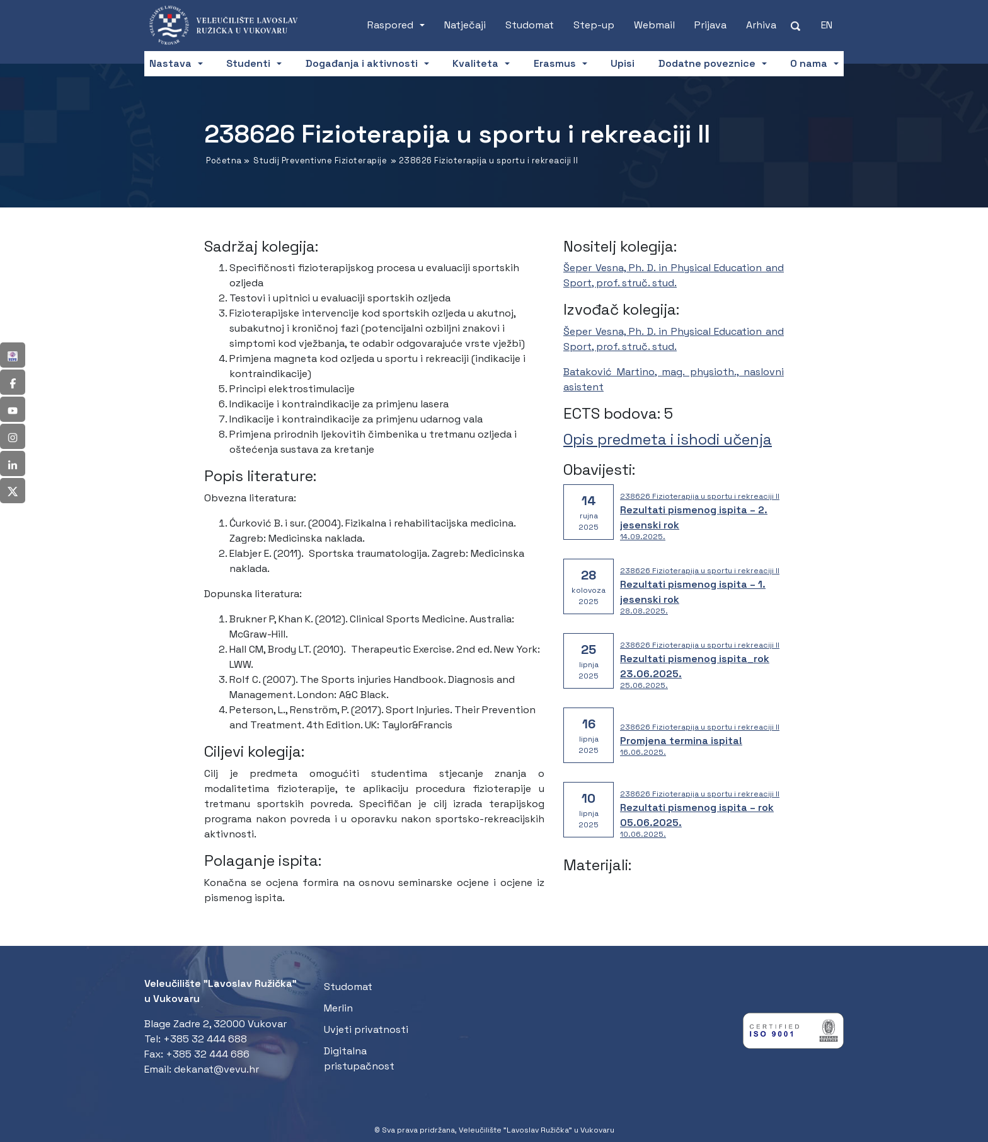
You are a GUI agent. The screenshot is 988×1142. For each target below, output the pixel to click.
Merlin (338, 1008)
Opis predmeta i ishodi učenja (667, 439)
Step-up (593, 25)
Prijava (710, 25)
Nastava (170, 63)
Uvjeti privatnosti (366, 1029)
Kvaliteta (475, 63)
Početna (224, 160)
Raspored (390, 25)
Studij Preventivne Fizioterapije (320, 160)
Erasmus (555, 63)
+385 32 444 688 (205, 1039)
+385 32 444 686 (208, 1054)
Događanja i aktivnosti (362, 63)
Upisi (623, 63)
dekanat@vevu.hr (216, 1069)
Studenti (248, 63)
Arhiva (761, 25)
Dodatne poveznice (706, 63)
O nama (808, 63)
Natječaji (465, 25)
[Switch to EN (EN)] (827, 25)
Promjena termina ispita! (681, 740)
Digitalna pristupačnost (359, 1058)
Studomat (529, 25)
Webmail (654, 25)
